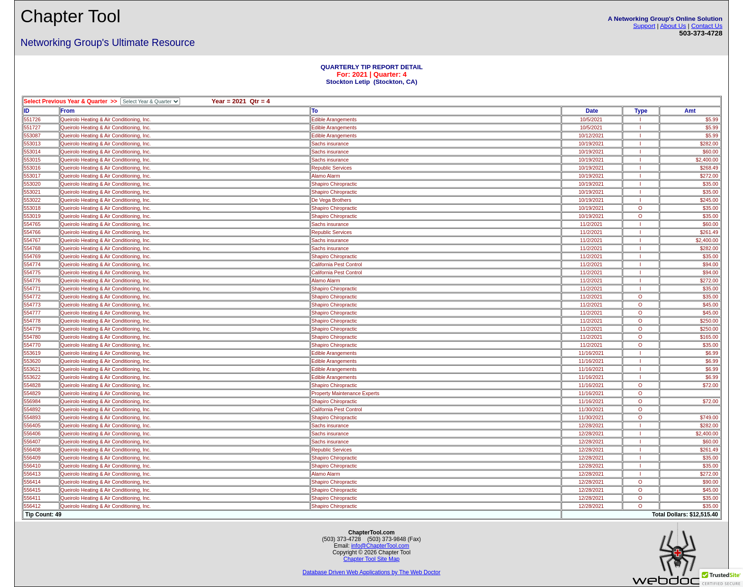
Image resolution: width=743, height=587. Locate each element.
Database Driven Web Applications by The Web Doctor (372, 572)
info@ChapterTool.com (380, 545)
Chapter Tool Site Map (372, 559)
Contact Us (707, 25)
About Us (673, 25)
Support (644, 25)
